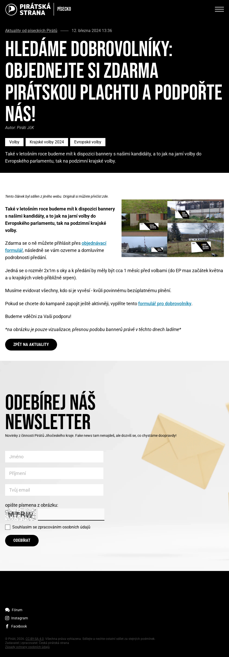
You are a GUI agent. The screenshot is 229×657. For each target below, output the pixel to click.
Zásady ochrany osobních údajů (27, 647)
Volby (14, 142)
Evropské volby (87, 142)
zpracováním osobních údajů (64, 527)
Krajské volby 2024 (47, 142)
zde (105, 196)
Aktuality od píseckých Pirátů (31, 31)
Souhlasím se (51, 527)
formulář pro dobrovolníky (164, 303)
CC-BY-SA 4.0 (35, 639)
